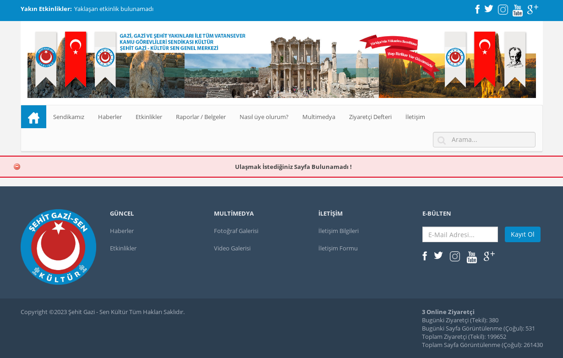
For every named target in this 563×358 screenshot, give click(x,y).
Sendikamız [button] (68, 117)
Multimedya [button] (318, 117)
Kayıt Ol (523, 234)
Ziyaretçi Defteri (370, 117)
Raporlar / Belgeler (201, 117)
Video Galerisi (232, 248)
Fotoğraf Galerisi (236, 231)
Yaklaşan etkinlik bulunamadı (113, 9)
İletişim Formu (338, 248)
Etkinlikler (149, 117)
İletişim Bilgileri (338, 231)
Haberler (110, 117)
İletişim (415, 117)
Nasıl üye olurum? (264, 117)
